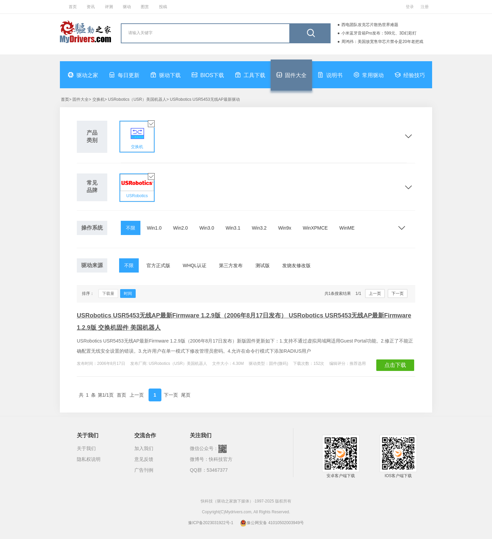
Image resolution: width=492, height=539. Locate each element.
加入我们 (143, 448)
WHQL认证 (194, 265)
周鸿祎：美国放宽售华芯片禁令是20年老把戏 (382, 41)
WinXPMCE (315, 228)
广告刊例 (143, 470)
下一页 (398, 293)
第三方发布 (231, 265)
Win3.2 (259, 228)
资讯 (91, 6)
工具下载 (250, 74)
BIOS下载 (208, 74)
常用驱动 (368, 74)
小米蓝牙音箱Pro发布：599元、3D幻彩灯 (379, 33)
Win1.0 (154, 228)
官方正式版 (158, 265)
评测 (109, 6)
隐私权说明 (88, 459)
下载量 (108, 293)
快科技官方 (220, 459)
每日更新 (124, 74)
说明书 (329, 74)
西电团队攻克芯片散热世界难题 (369, 24)
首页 (73, 6)
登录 (410, 6)
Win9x (284, 228)
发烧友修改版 (296, 265)
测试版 (262, 265)
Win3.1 (233, 228)
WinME (347, 228)
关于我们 (86, 448)
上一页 (375, 293)
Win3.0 (206, 228)
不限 (130, 228)
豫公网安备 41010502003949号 (272, 522)
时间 (128, 293)
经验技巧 (410, 74)
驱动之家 (83, 74)
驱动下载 (165, 74)
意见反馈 (143, 459)
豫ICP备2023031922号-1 (210, 522)
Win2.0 (180, 228)
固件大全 (291, 74)
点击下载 (395, 365)
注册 (425, 6)
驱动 (127, 6)
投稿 (163, 6)
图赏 (145, 6)
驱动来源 (92, 265)
